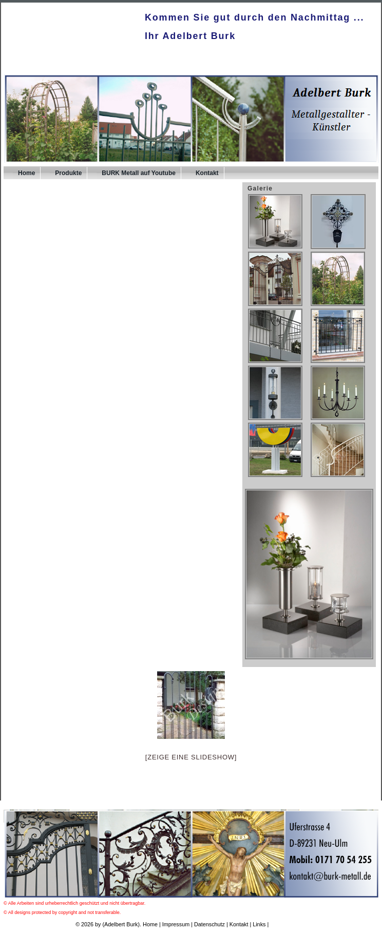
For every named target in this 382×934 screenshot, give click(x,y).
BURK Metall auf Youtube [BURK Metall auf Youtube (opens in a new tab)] (139, 173)
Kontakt (207, 173)
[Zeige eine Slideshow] (191, 757)
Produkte (68, 173)
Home (26, 173)
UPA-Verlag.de (288, 924)
